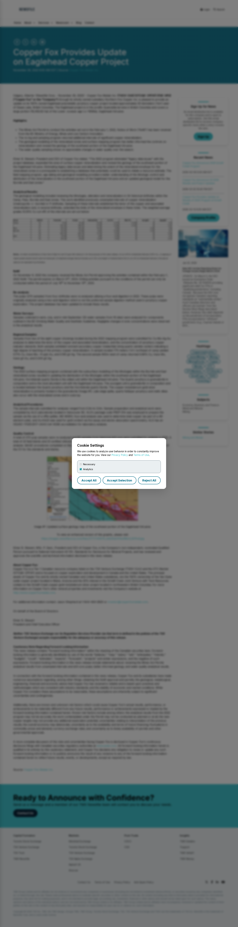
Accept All (89, 480)
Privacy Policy (119, 455)
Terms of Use (141, 455)
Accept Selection (119, 480)
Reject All (149, 480)
